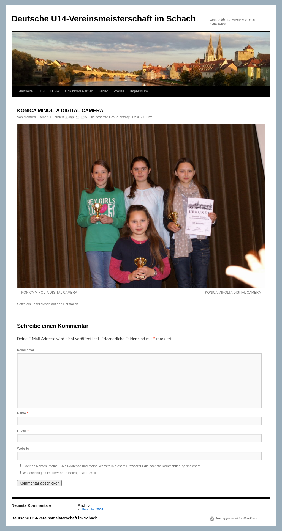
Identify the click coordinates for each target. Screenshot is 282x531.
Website (23, 448)
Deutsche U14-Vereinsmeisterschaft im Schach (104, 18)
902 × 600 (138, 117)
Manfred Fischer (36, 117)
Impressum (139, 91)
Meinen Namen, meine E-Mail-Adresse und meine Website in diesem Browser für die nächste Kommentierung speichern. (113, 466)
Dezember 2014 (92, 509)
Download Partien (79, 91)
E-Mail (23, 431)
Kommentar (25, 350)
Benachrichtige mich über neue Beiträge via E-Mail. (59, 473)
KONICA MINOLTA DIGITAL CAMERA (49, 293)
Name (22, 413)
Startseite (25, 91)
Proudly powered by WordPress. (236, 518)
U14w (54, 91)
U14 (41, 91)
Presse (118, 91)
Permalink (70, 304)
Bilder (103, 91)
